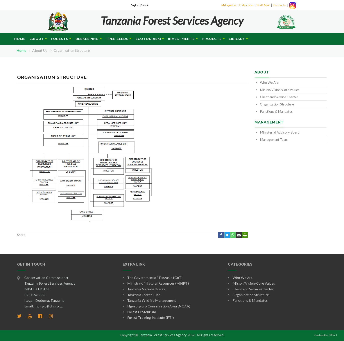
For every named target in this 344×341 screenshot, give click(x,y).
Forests (59, 39)
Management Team (274, 139)
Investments (181, 39)
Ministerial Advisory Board (279, 132)
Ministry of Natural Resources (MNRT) (158, 283)
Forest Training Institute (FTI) (150, 317)
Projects (212, 39)
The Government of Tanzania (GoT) (155, 277)
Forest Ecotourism (141, 312)
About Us (39, 50)
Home (19, 39)
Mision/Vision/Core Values (279, 90)
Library (237, 39)
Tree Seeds (117, 39)
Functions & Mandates (276, 111)
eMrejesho (228, 5)
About (37, 39)
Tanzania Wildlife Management (151, 300)
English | (136, 5)
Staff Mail (262, 5)
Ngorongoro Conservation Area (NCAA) (158, 306)
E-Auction (246, 5)
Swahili (145, 5)
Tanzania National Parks (146, 289)
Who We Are (269, 82)
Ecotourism (148, 39)
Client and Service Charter (279, 97)
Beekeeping (87, 39)
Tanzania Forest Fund (143, 295)
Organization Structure (72, 50)
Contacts (279, 5)
